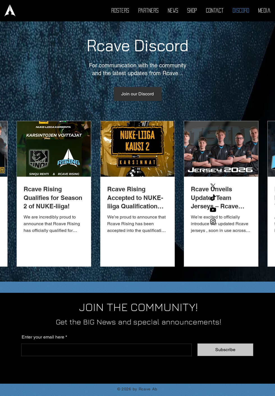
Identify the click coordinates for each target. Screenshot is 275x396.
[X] (213, 186)
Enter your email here (43, 337)
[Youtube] (213, 209)
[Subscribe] (225, 349)
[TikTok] (213, 198)
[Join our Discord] (137, 94)
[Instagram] (213, 221)
